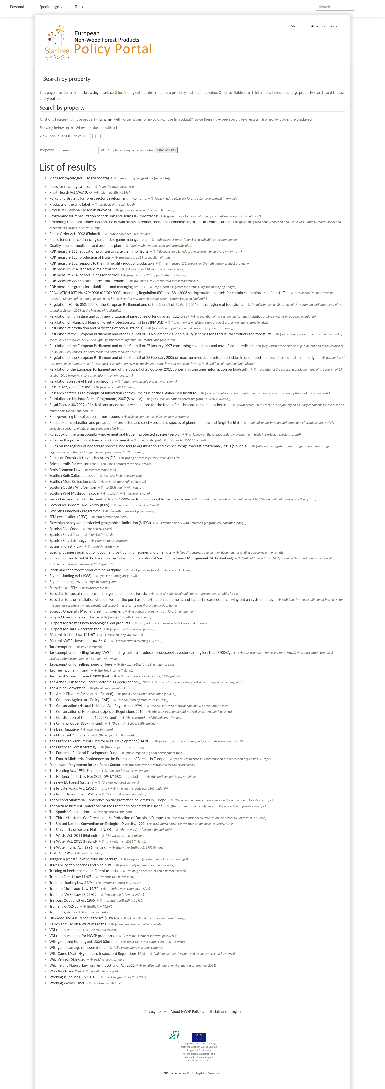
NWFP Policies (175, 1073)
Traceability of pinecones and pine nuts (80, 865)
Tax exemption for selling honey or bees (80, 664)
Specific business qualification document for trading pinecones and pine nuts (110, 552)
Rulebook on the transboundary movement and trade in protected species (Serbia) (115, 434)
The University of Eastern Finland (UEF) (80, 829)
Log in (236, 1011)
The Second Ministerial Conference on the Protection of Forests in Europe (107, 800)
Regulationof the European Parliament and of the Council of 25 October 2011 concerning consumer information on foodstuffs (149, 369)
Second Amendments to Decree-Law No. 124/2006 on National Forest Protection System (119, 499)
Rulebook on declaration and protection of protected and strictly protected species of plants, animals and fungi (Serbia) (144, 422)
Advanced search (324, 26)
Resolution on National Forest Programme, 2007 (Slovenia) (95, 399)
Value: (105, 150)
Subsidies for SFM (63, 587)
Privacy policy (155, 1011)
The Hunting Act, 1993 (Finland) (74, 770)
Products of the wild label (69, 204)
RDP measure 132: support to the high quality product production (101, 263)
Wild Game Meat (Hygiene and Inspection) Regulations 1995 (97, 953)
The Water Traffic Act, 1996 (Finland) (78, 847)
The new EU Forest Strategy (71, 782)
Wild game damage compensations (77, 947)
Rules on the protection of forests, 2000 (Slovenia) (89, 440)
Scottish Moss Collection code (73, 481)
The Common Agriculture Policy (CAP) (79, 699)
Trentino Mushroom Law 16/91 (74, 888)
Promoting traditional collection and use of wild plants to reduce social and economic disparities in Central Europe (140, 222)
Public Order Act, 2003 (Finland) (74, 233)
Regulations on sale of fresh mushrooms (81, 381)
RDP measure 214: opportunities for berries (84, 275)
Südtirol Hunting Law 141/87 (72, 635)
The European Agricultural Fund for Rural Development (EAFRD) (100, 741)
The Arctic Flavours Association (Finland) (81, 694)
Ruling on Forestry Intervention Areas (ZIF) (83, 458)
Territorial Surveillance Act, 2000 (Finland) (82, 676)
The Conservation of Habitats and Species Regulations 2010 (96, 711)
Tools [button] (80, 6)
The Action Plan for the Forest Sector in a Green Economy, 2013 (99, 682)
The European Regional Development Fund (83, 753)
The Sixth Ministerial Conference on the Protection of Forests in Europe (105, 806)
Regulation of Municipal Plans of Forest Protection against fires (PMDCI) (106, 322)
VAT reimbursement (65, 929)
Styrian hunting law (64, 581)
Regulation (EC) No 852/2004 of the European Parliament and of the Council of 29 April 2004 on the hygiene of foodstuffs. (146, 304)
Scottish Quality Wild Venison (72, 487)
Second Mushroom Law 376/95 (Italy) (79, 505)
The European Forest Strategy (72, 747)
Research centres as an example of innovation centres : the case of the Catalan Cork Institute (122, 393)
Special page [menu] (50, 6)
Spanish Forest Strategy (67, 540)
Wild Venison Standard (67, 959)
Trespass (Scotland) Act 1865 (72, 900)
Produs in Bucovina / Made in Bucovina (80, 210)
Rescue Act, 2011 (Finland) (70, 387)
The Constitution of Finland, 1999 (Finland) (83, 717)
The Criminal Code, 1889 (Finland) (76, 723)
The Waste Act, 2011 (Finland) (73, 835)
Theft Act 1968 (61, 853)
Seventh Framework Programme (75, 511)
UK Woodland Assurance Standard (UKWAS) (84, 918)
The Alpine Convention (67, 688)
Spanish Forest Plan (64, 534)
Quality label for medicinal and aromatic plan (85, 245)
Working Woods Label (66, 983)
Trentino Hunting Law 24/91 (71, 882)
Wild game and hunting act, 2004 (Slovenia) (84, 941)
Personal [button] (18, 6)
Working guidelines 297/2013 (72, 977)
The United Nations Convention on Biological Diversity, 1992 (97, 823)
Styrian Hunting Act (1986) (70, 576)
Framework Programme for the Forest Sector (85, 764)
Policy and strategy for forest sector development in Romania (97, 198)
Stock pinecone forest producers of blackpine (85, 570)
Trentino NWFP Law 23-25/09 (72, 894)
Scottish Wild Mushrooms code (74, 493)
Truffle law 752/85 (63, 906)
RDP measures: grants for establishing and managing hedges (97, 286)
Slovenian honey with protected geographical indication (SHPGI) (100, 522)
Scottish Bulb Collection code (72, 475)
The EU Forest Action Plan (69, 735)
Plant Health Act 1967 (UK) (70, 192)
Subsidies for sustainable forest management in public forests (98, 593)
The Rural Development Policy (73, 794)
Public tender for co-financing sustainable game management (98, 239)
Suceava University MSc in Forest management (86, 611)
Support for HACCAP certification (75, 629)
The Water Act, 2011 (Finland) (73, 841)
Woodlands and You (65, 971)
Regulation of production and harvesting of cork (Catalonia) (96, 328)
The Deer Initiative (64, 729)
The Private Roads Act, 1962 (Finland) (79, 788)
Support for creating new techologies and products (89, 623)
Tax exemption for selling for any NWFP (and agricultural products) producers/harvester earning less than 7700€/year (142, 652)
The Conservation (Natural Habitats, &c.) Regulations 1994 (95, 705)
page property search (307, 92)
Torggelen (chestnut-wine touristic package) (84, 859)
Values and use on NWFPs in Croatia (77, 924)
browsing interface (99, 92)
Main (294, 26)
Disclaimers (217, 1011)
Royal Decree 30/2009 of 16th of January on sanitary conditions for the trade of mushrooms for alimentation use (138, 404)
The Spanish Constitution (69, 811)
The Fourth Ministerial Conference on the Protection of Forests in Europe (107, 758)
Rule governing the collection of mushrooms (84, 416)
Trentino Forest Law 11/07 (70, 876)
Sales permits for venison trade (74, 463)
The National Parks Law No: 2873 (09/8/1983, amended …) (95, 776)
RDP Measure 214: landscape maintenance (83, 269)
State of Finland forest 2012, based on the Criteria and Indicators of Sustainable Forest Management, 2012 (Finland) (141, 558)
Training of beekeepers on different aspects (83, 870)
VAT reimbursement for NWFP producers (81, 935)
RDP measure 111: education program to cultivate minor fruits (98, 251)
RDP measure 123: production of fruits (79, 257)
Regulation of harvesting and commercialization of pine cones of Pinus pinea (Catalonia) (119, 316)
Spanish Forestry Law (66, 546)
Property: (47, 150)
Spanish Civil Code (63, 528)
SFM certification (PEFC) (68, 517)
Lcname (105, 119)
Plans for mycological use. (69, 186)
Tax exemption (60, 646)
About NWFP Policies (187, 1011)
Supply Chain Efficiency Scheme (74, 617)
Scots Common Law (64, 469)
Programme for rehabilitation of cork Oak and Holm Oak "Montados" (104, 216)
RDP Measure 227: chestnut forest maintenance (87, 281)
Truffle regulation (63, 912)
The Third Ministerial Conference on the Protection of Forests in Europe (106, 817)
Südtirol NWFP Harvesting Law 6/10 (77, 640)
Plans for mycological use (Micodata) (79, 178)
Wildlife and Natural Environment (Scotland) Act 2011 (92, 965)
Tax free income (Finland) (69, 670)
